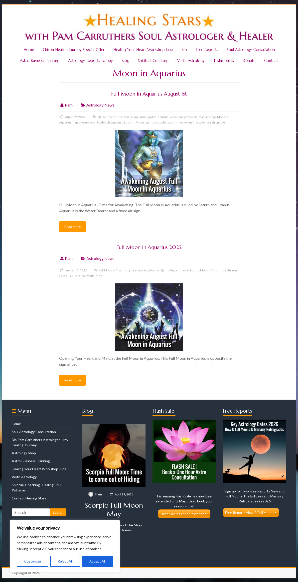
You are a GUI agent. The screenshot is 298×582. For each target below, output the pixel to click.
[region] (65, 546)
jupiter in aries (138, 270)
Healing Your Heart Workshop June (143, 49)
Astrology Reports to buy (90, 60)
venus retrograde (213, 122)
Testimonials (223, 60)
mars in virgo (207, 117)
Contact (271, 60)
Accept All (97, 561)
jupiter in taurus (158, 117)
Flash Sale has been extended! (184, 514)
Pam (69, 105)
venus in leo (192, 122)
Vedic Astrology (191, 60)
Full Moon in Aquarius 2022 (149, 247)
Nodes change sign (109, 122)
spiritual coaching (157, 122)
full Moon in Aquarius (132, 117)
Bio (184, 49)
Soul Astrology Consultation (251, 49)
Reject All (65, 561)
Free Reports (207, 49)
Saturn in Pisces (134, 122)
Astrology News (100, 105)
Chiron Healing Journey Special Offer (74, 49)
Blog (125, 60)
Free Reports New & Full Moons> (251, 512)
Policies (280, 573)
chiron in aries (107, 117)
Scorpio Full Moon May (114, 509)
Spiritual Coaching (153, 60)
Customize (32, 561)
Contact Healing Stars (29, 498)
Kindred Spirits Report (163, 270)
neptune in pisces (84, 122)
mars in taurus (189, 270)
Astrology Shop (24, 453)
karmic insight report (183, 117)
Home (28, 49)
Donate (249, 60)
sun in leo (176, 122)
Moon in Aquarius (212, 270)
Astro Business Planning (39, 60)
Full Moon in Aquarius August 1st (149, 94)
